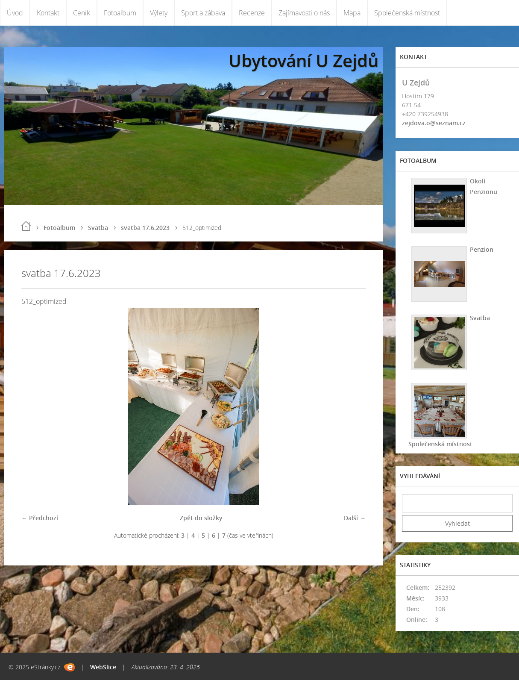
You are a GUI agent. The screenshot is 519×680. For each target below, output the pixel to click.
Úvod (15, 13)
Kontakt (48, 13)
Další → (355, 518)
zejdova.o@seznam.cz (434, 123)
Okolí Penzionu (483, 186)
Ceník (81, 13)
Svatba (98, 228)
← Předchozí (39, 518)
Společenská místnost (407, 13)
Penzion (481, 249)
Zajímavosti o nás (304, 13)
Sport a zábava (203, 13)
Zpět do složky (201, 518)
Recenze (252, 13)
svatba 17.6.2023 (145, 228)
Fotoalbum (120, 13)
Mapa (352, 13)
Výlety (158, 13)
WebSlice (103, 667)
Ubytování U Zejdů (303, 60)
